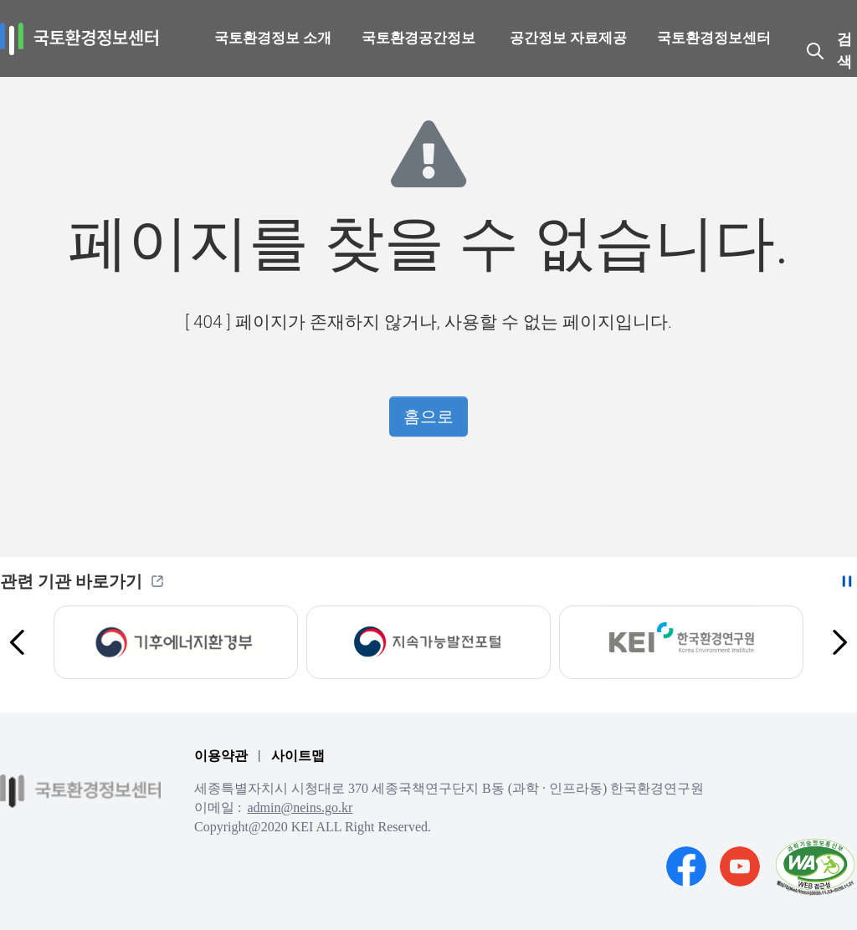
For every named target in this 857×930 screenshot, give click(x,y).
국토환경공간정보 (418, 38)
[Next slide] (838, 642)
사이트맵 (298, 756)
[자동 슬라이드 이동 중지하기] (847, 581)
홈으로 (428, 416)
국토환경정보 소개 (272, 38)
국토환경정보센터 (714, 38)
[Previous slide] (18, 642)
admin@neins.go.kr (299, 807)
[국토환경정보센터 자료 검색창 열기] (831, 51)
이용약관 (221, 756)
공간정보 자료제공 (568, 38)
